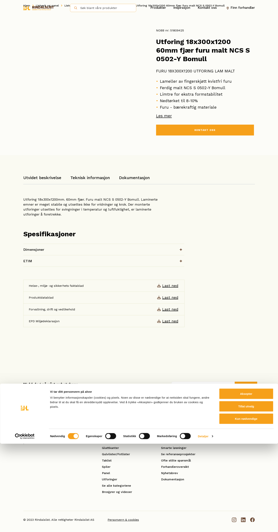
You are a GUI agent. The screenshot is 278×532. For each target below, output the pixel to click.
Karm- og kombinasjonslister (123, 441)
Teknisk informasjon (90, 177)
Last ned (170, 285)
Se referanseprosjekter (178, 454)
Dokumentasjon (134, 177)
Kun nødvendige (246, 507)
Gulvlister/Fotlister (116, 454)
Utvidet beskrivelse (42, 177)
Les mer (164, 115)
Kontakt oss (207, 8)
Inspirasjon (181, 8)
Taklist (107, 460)
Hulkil (106, 435)
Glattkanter (110, 448)
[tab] (42, 179)
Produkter (158, 8)
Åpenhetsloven (172, 435)
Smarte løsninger (173, 448)
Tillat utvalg (246, 494)
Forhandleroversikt (175, 467)
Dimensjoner (33, 250)
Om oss (166, 429)
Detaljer (203, 524)
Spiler (106, 467)
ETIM (27, 261)
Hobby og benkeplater (118, 429)
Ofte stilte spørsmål (176, 460)
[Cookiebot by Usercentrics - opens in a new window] (24, 524)
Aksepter (246, 482)
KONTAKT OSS (205, 130)
